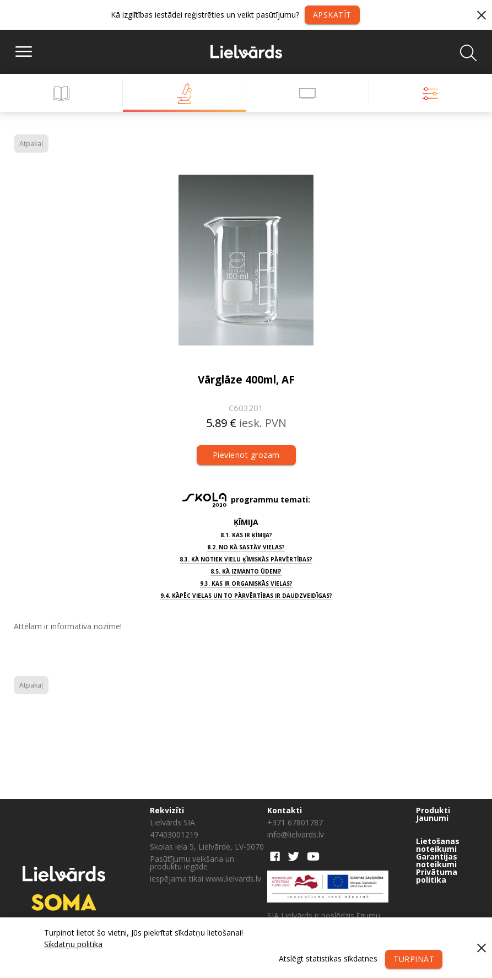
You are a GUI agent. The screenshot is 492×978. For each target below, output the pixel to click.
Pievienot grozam (246, 455)
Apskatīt (332, 14)
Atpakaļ (31, 143)
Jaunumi (432, 818)
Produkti (433, 810)
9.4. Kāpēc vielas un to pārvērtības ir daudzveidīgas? (246, 595)
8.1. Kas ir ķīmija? (246, 535)
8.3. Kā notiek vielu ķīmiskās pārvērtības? (246, 559)
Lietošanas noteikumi (437, 845)
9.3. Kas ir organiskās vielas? (246, 583)
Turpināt (413, 959)
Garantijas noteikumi (436, 860)
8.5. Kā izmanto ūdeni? (246, 571)
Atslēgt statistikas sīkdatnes (328, 958)
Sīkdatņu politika (73, 944)
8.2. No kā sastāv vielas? (246, 547)
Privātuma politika (436, 876)
